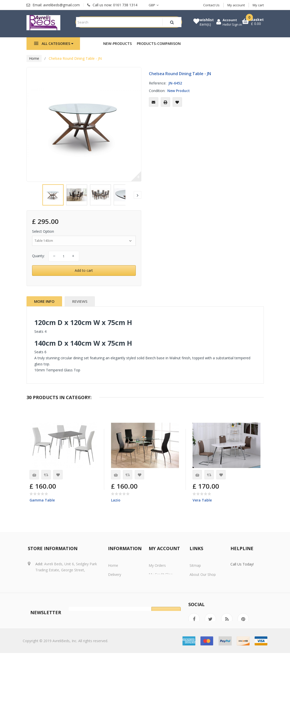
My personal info (163, 599)
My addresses (160, 590)
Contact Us (211, 5)
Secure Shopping (203, 590)
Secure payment (121, 617)
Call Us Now (251, 593)
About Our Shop (203, 581)
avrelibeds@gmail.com (65, 599)
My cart (258, 5)
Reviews (79, 307)
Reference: (157, 89)
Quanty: (38, 261)
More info (44, 307)
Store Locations (203, 608)
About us (115, 608)
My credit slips (161, 581)
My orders (157, 572)
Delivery (114, 581)
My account (236, 5)
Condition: (157, 96)
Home (34, 64)
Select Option (43, 237)
